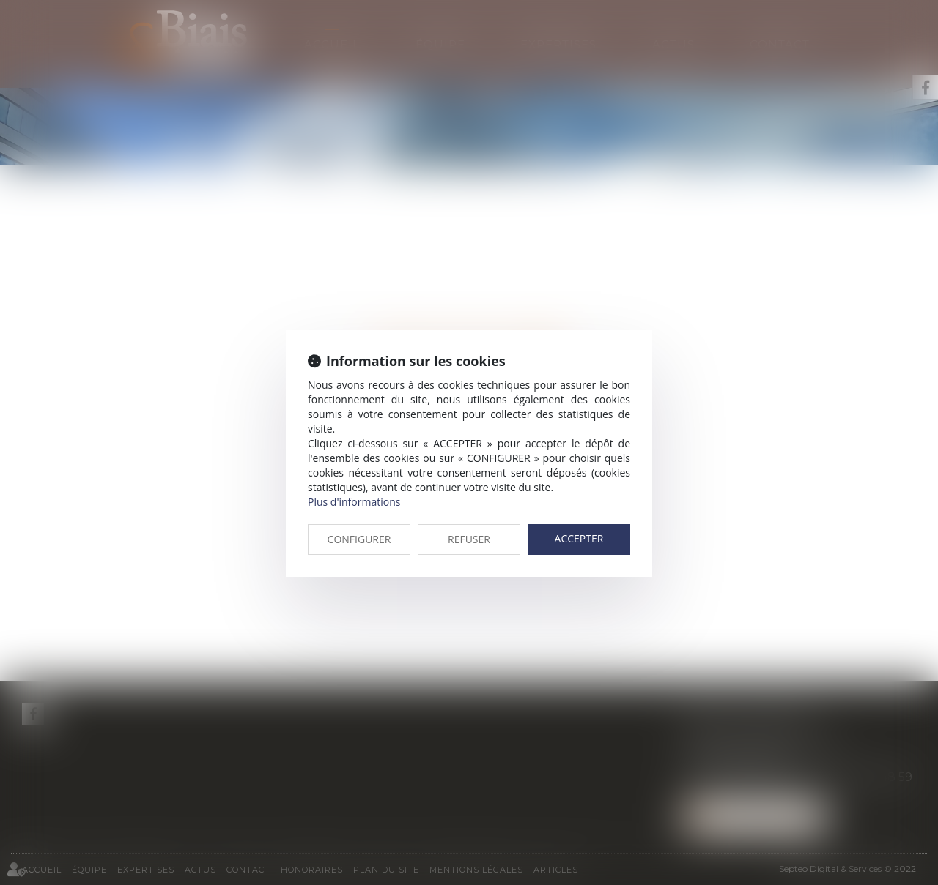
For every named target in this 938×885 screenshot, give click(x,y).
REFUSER (469, 539)
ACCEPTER (579, 538)
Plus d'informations (354, 502)
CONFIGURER (359, 539)
